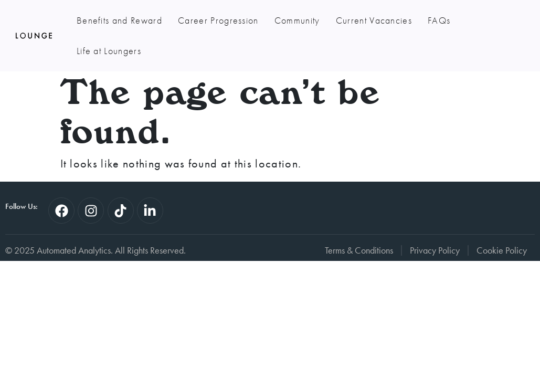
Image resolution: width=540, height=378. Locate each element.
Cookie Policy (502, 250)
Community (297, 20)
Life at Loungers (109, 51)
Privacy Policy (435, 250)
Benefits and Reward (119, 20)
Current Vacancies (374, 20)
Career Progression (218, 20)
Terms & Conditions (359, 250)
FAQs (439, 20)
